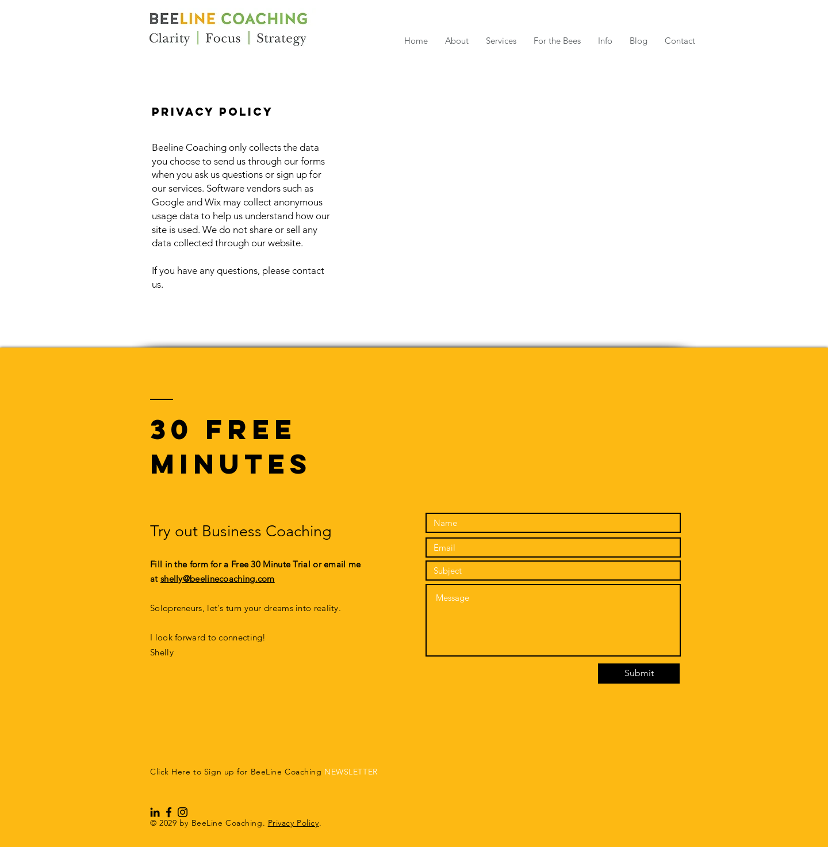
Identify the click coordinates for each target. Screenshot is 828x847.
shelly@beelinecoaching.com (217, 578)
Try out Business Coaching (245, 531)
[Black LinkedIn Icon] (155, 812)
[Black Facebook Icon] (168, 812)
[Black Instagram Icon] (182, 812)
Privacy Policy (293, 823)
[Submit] (639, 673)
